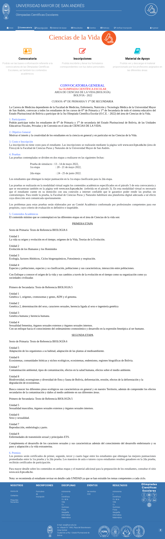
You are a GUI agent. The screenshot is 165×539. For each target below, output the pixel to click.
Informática (66, 515)
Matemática (66, 517)
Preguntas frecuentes (14, 501)
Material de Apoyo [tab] (58, 28)
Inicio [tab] (10, 28)
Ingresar (154, 28)
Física (64, 510)
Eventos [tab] (91, 28)
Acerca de (14, 491)
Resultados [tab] (77, 28)
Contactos (14, 495)
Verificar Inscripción (123, 28)
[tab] (27, 52)
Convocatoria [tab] (25, 27)
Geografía (65, 512)
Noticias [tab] (104, 28)
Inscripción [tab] (41, 27)
